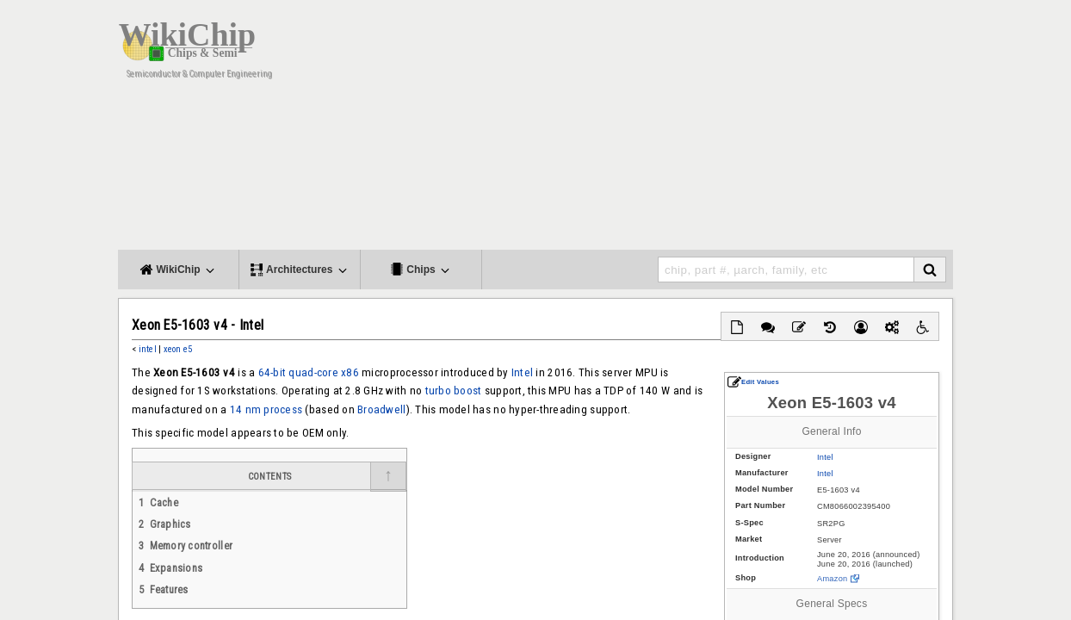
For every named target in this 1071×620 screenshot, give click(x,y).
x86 (350, 372)
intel (148, 349)
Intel (825, 457)
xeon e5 (178, 349)
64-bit (272, 372)
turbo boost (453, 390)
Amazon (832, 578)
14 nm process (266, 409)
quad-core (312, 372)
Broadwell (381, 409)
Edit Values (753, 382)
